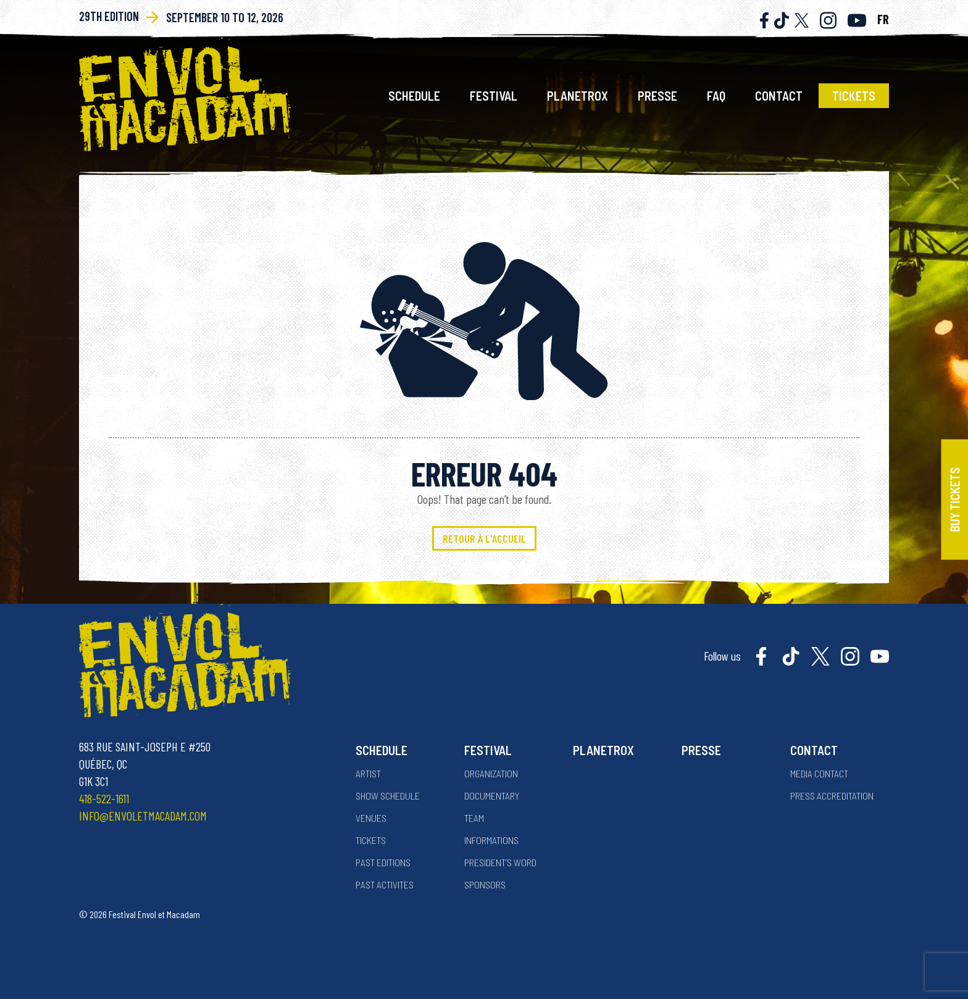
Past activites (385, 884)
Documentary (491, 795)
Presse (657, 95)
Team (474, 818)
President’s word (500, 862)
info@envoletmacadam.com (143, 815)
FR (883, 19)
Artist (368, 773)
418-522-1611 (104, 798)
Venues (371, 818)
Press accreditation (832, 795)
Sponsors (485, 884)
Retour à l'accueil (484, 538)
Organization (491, 773)
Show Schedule (388, 795)
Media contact (819, 773)
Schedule (414, 95)
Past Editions (383, 862)
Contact (779, 95)
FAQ (716, 95)
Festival (493, 95)
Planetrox (577, 95)
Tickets (853, 95)
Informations (491, 840)
